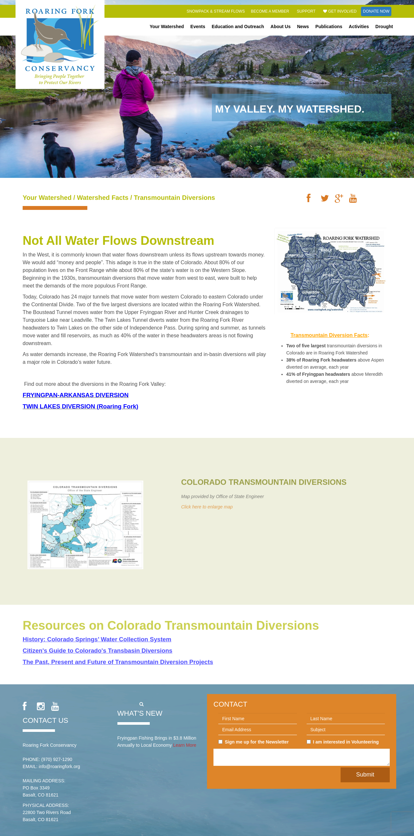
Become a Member (270, 11)
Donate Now (376, 11)
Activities (359, 26)
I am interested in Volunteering (343, 741)
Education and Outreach (238, 26)
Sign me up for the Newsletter (253, 741)
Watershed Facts (102, 197)
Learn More (184, 745)
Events (198, 26)
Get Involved (339, 11)
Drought (384, 26)
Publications (328, 26)
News (303, 26)
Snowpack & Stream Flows (216, 11)
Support (306, 11)
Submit (365, 774)
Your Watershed (167, 26)
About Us (280, 26)
